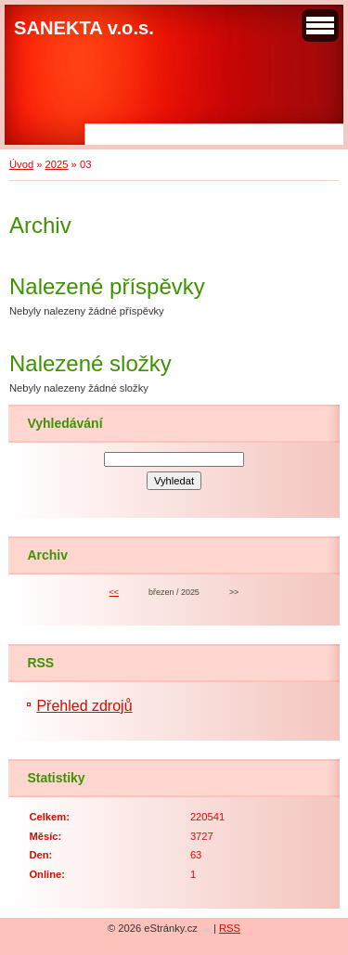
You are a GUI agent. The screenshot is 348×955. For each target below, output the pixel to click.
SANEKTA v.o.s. (84, 28)
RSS (229, 928)
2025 (57, 164)
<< (114, 592)
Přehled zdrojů (84, 706)
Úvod (21, 164)
